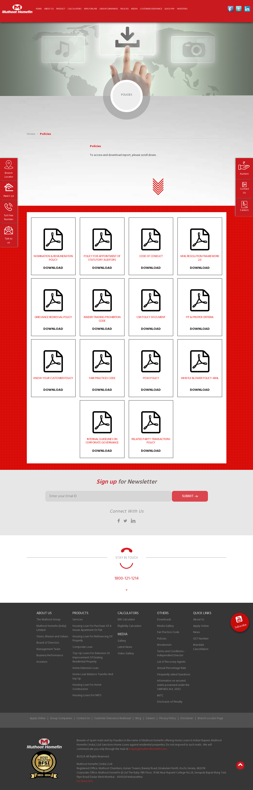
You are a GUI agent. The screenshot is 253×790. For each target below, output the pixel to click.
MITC (160, 695)
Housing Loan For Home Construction (87, 687)
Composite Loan (82, 647)
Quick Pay (169, 9)
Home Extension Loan (85, 668)
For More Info (85, 781)
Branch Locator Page (210, 718)
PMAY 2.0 (8, 196)
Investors (182, 9)
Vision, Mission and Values (52, 636)
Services (78, 619)
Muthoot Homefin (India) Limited (51, 628)
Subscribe (242, 626)
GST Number (201, 638)
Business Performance (49, 655)
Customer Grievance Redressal (112, 718)
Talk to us (8, 241)
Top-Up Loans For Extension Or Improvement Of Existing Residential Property (91, 657)
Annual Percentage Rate (171, 668)
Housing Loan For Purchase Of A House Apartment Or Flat (92, 628)
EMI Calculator (126, 619)
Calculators (74, 9)
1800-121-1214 (126, 578)
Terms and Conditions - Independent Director (171, 653)
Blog (138, 718)
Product (60, 9)
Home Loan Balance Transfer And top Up (93, 676)
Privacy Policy (167, 718)
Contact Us (244, 191)
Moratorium (164, 645)
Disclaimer (186, 718)
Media (134, 9)
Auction (244, 174)
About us (49, 9)
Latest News (125, 647)
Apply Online (201, 626)
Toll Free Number (8, 217)
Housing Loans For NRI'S (87, 695)
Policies (124, 9)
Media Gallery (165, 626)
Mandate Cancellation (200, 647)
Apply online (90, 9)
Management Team (48, 649)
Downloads (164, 619)
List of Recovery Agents (171, 662)
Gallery (122, 641)
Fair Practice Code (168, 632)
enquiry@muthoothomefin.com (148, 749)
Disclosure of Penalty (169, 702)
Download (53, 268)
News (196, 632)
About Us (198, 619)
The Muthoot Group (48, 619)
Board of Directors (47, 643)
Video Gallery (126, 653)
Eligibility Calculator (129, 626)
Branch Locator (9, 175)
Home (39, 9)
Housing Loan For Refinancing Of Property (92, 638)
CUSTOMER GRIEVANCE (151, 9)
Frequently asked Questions (173, 674)
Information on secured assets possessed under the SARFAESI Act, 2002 (173, 685)
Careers (244, 210)
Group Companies (109, 9)
